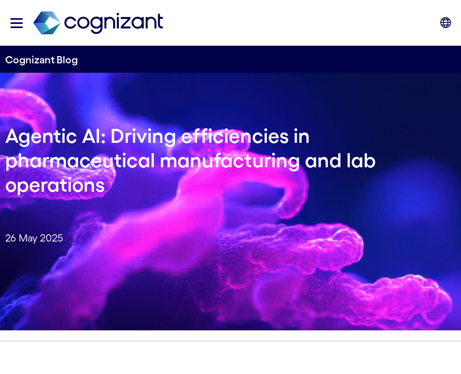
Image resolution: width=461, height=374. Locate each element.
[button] (16, 23)
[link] (98, 23)
